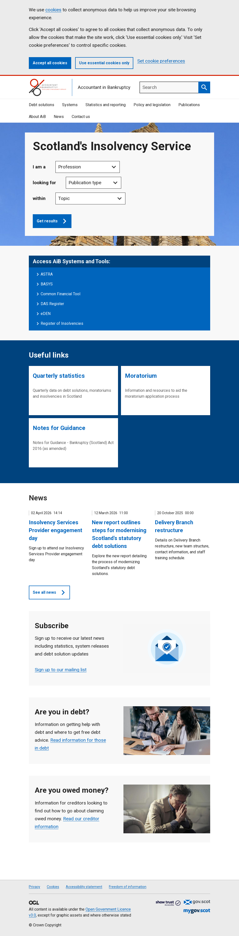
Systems (70, 104)
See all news (51, 592)
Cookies (53, 887)
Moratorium (141, 375)
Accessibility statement (84, 887)
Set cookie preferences (161, 61)
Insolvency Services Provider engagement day (55, 530)
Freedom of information (127, 887)
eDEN (46, 313)
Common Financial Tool (60, 294)
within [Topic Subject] (39, 198)
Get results (54, 221)
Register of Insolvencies (62, 323)
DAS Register (52, 303)
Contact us (81, 116)
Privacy (34, 887)
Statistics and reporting (105, 104)
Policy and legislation (152, 104)
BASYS (47, 284)
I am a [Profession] (39, 167)
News (59, 116)
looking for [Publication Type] (44, 182)
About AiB (37, 116)
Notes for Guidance (59, 428)
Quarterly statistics (59, 375)
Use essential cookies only (104, 63)
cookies (53, 10)
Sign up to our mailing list (60, 670)
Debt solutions (41, 104)
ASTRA (47, 274)
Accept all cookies (50, 63)
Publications (189, 104)
